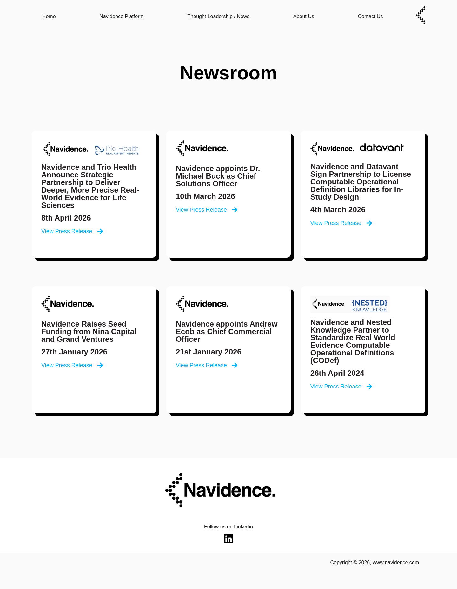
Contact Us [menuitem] (370, 16)
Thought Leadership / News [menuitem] (219, 16)
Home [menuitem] (49, 16)
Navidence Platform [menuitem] (121, 16)
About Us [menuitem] (303, 16)
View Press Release (72, 231)
